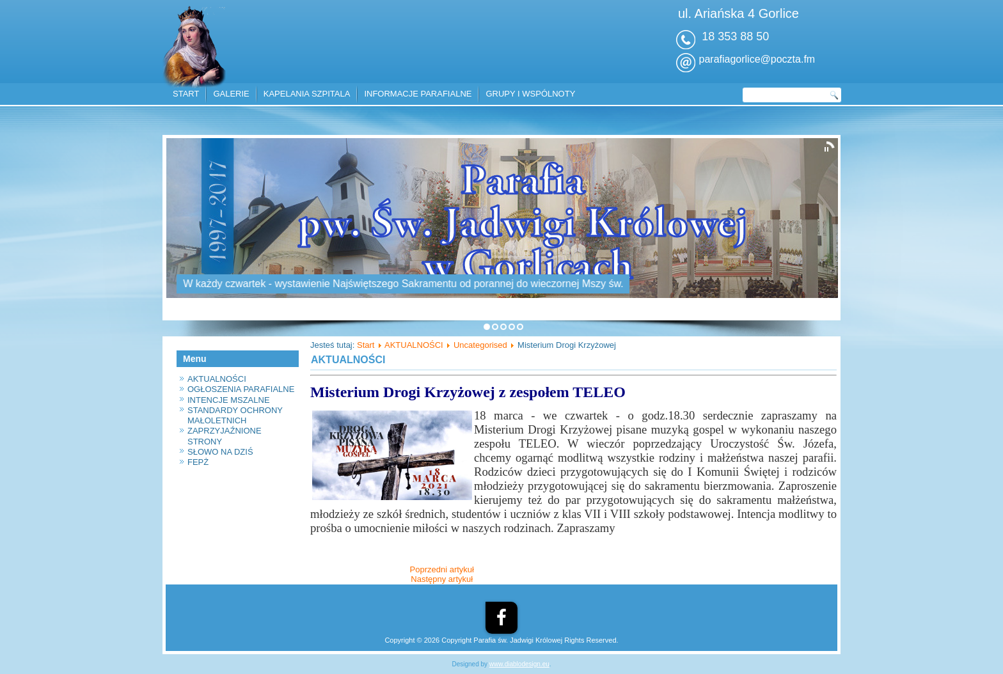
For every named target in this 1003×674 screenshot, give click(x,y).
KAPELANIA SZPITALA (307, 93)
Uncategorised (480, 345)
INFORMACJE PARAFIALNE (417, 93)
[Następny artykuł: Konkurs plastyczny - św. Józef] (442, 579)
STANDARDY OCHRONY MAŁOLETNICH (235, 415)
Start (365, 345)
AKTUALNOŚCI (216, 379)
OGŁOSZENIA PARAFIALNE (240, 389)
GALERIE (231, 93)
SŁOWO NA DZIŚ (220, 452)
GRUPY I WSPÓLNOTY (530, 93)
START (186, 93)
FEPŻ (198, 462)
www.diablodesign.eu (519, 664)
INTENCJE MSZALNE (228, 400)
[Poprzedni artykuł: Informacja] (442, 569)
